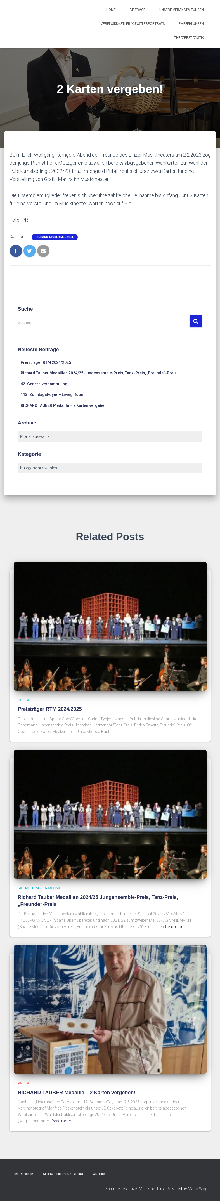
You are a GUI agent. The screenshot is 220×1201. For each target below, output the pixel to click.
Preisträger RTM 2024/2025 (46, 362)
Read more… (176, 926)
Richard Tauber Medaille (55, 237)
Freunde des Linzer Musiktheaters (134, 1188)
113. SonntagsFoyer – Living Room (53, 394)
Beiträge (137, 10)
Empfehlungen (191, 24)
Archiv (99, 1174)
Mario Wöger (199, 1188)
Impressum (23, 1174)
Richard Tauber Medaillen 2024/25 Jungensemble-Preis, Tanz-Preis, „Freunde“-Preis (99, 373)
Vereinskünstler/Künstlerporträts (133, 24)
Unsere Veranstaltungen (181, 10)
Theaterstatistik (189, 38)
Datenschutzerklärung (63, 1174)
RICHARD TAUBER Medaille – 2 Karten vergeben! (64, 405)
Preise (24, 700)
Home (111, 10)
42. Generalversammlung (44, 384)
